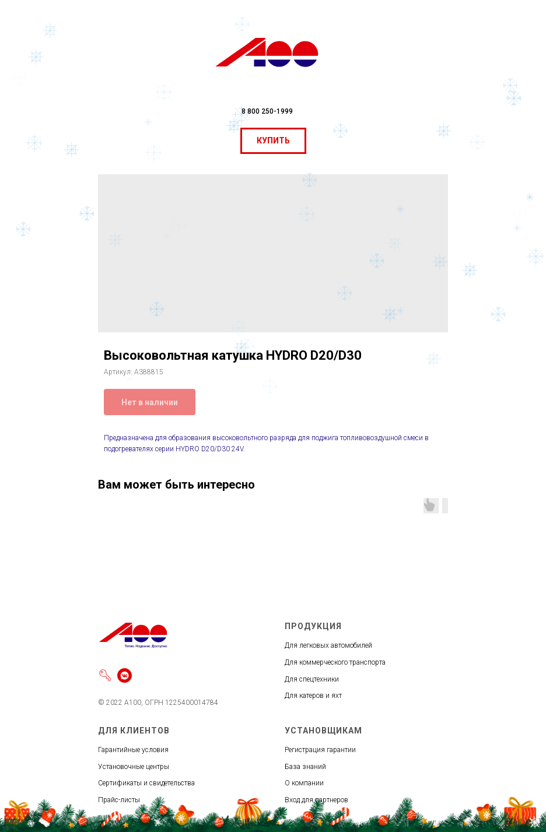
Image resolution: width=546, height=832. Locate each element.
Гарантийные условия (133, 750)
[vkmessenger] (124, 675)
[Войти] (105, 675)
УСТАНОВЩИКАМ (323, 730)
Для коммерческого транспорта (335, 662)
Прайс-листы (119, 800)
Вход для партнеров (316, 800)
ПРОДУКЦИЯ (313, 626)
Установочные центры (133, 767)
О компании (304, 783)
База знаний (305, 767)
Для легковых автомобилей (328, 645)
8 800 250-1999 (267, 111)
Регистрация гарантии (320, 750)
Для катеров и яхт (313, 695)
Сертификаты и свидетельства (146, 783)
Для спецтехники (312, 679)
